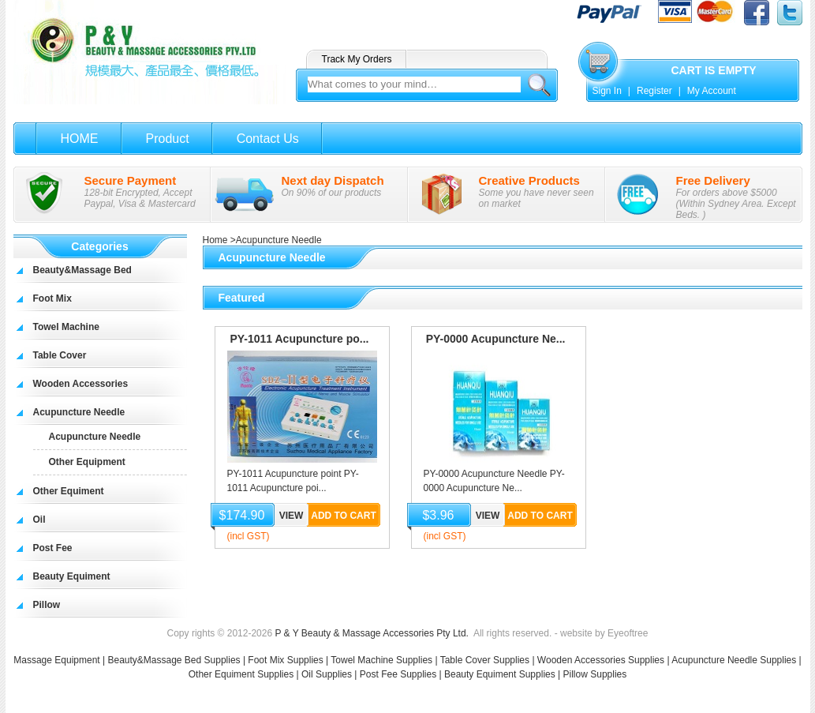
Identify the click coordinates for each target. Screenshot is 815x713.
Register (654, 90)
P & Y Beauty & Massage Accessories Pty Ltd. (371, 633)
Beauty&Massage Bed (82, 270)
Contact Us (268, 138)
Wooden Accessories (81, 383)
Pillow (47, 604)
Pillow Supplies (595, 674)
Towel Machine (66, 326)
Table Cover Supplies (484, 660)
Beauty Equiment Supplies (499, 674)
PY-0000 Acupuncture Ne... (496, 338)
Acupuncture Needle (79, 412)
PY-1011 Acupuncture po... (299, 338)
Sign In (607, 90)
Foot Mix (52, 298)
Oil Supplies (326, 674)
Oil (39, 519)
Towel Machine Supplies (381, 660)
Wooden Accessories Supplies (600, 660)
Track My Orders (357, 59)
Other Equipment (87, 461)
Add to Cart (343, 515)
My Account (711, 90)
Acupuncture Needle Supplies (733, 660)
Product (167, 138)
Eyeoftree (628, 633)
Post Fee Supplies (398, 674)
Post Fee (53, 548)
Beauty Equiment (71, 576)
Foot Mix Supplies (285, 660)
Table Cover (60, 355)
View (291, 515)
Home (215, 240)
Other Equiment (68, 491)
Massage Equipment (58, 660)
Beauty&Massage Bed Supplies (173, 660)
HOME (80, 138)
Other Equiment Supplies (241, 674)
